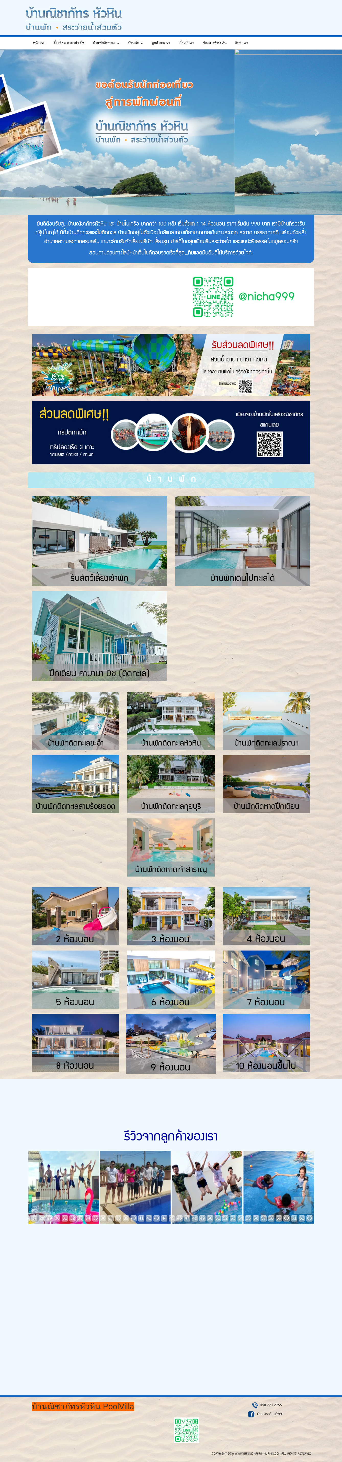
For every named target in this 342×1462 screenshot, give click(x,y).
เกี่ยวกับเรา (186, 43)
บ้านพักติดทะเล (106, 43)
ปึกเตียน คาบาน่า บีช (69, 43)
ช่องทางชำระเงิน (214, 43)
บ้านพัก (135, 43)
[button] (25, 132)
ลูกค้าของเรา (161, 43)
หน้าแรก (39, 43)
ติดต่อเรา (241, 43)
